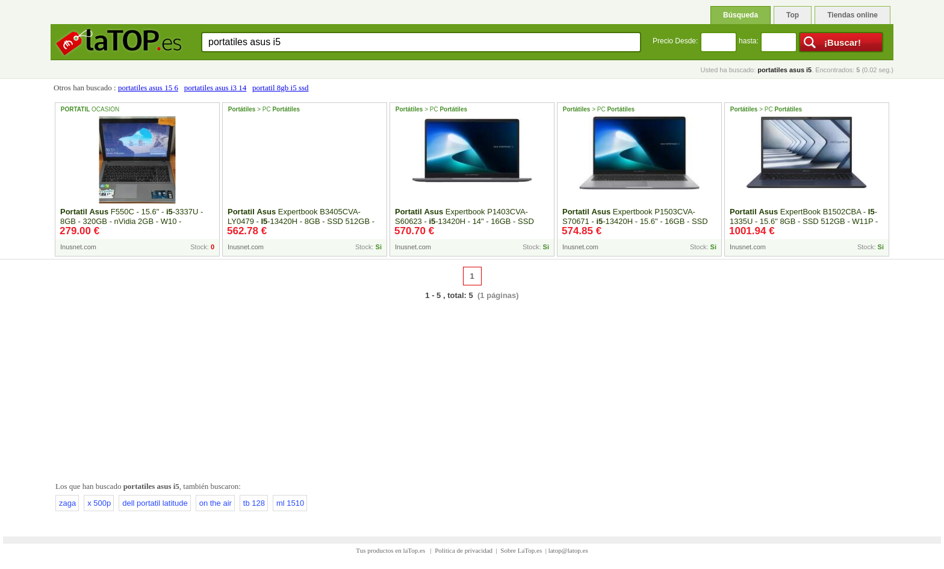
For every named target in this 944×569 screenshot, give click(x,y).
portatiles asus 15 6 (148, 87)
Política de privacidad (463, 550)
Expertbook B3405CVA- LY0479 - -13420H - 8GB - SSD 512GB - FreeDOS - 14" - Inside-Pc (301, 221)
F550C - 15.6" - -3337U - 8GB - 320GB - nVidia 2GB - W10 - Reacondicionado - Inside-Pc (131, 221)
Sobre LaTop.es (521, 550)
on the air (215, 503)
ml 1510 (290, 503)
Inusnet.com (78, 246)
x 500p (99, 503)
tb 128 (254, 503)
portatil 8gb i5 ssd (280, 87)
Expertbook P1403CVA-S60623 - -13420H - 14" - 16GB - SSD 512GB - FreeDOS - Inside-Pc (464, 221)
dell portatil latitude (154, 503)
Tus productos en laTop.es (391, 550)
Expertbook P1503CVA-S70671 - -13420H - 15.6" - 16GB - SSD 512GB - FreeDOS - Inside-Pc (635, 221)
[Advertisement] (472, 388)
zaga (67, 503)
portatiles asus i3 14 (215, 87)
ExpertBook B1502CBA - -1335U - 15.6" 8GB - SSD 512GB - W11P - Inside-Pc (804, 221)
